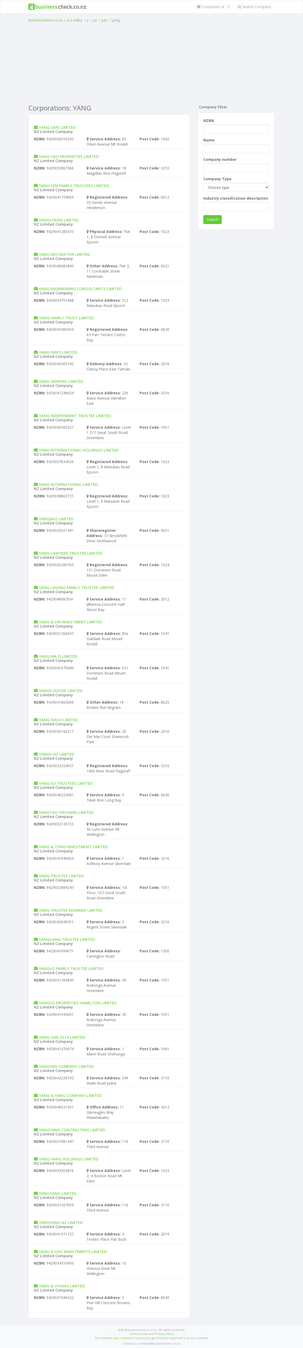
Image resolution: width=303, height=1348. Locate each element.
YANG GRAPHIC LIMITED (61, 381)
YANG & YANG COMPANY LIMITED (70, 1095)
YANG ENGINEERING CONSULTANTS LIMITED (80, 288)
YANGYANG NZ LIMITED (61, 1222)
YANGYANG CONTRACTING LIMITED (72, 1129)
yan (104, 20)
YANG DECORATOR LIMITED (64, 254)
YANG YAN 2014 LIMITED (62, 1037)
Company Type (217, 178)
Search (212, 219)
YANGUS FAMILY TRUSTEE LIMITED (71, 968)
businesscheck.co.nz (45, 20)
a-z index (74, 20)
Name (209, 139)
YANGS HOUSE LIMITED (60, 690)
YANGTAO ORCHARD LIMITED (66, 812)
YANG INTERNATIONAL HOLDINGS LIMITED (79, 450)
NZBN (208, 120)
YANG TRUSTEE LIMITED (61, 875)
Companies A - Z (213, 6)
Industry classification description (235, 198)
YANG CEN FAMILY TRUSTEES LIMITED (74, 185)
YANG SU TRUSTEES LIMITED (65, 783)
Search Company (254, 6)
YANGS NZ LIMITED (56, 754)
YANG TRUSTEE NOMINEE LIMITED (70, 910)
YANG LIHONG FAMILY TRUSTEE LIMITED (76, 587)
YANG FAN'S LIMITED (58, 352)
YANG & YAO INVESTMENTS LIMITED (73, 1251)
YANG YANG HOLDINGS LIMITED (68, 1158)
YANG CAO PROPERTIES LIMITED (69, 156)
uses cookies (122, 1338)
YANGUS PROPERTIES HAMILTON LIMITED (77, 1002)
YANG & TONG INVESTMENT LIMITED (73, 846)
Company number (220, 159)
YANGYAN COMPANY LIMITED (66, 1066)
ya (95, 20)
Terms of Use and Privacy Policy (151, 1334)
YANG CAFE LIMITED (57, 127)
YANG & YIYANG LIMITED (62, 1285)
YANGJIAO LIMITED (56, 518)
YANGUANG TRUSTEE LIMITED (67, 939)
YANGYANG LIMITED (57, 1193)
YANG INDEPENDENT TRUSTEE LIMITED (75, 415)
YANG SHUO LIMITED (58, 719)
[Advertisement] (151, 62)
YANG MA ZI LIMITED (58, 656)
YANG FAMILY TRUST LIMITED (66, 317)
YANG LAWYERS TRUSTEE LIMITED (70, 553)
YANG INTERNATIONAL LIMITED (68, 484)
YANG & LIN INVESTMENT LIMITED (70, 621)
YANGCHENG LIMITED (59, 219)
